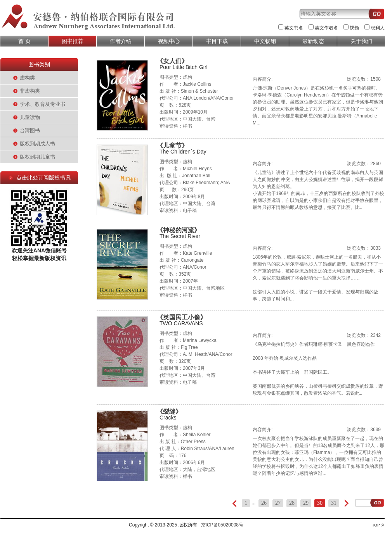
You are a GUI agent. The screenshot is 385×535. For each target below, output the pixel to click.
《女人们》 (172, 61)
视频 (354, 28)
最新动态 (313, 41)
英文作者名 (326, 28)
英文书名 (293, 28)
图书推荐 (72, 41)
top (378, 525)
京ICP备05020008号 (222, 525)
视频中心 (169, 41)
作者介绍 (121, 41)
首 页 (24, 41)
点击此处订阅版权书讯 (43, 177)
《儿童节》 (172, 145)
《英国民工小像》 (181, 317)
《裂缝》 (169, 411)
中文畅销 (265, 41)
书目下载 (217, 41)
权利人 (378, 28)
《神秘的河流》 (178, 230)
